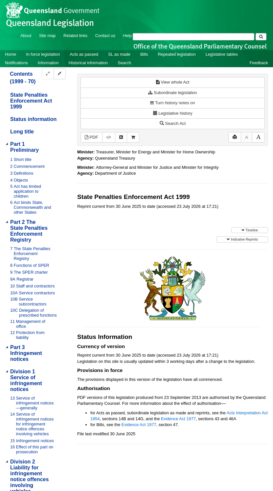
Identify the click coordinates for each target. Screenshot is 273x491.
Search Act (173, 123)
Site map (47, 35)
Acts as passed (84, 54)
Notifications (16, 62)
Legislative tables (222, 54)
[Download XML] (108, 137)
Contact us (105, 35)
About (25, 35)
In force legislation (43, 54)
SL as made (119, 54)
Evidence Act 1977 (178, 418)
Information (48, 62)
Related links (75, 35)
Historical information (88, 62)
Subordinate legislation (172, 92)
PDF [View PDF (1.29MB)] (91, 137)
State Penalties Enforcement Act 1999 (31, 100)
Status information (33, 119)
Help (127, 35)
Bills (144, 54)
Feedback (259, 62)
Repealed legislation (176, 54)
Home (10, 54)
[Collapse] (60, 74)
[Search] (193, 36)
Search (124, 62)
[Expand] (48, 74)
